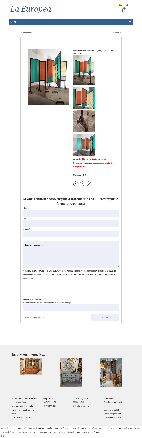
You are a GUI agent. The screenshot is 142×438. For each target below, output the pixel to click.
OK (2, 436)
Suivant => (117, 33)
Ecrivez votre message (71, 254)
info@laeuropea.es (81, 406)
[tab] (85, 71)
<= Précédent (25, 33)
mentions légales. (92, 432)
